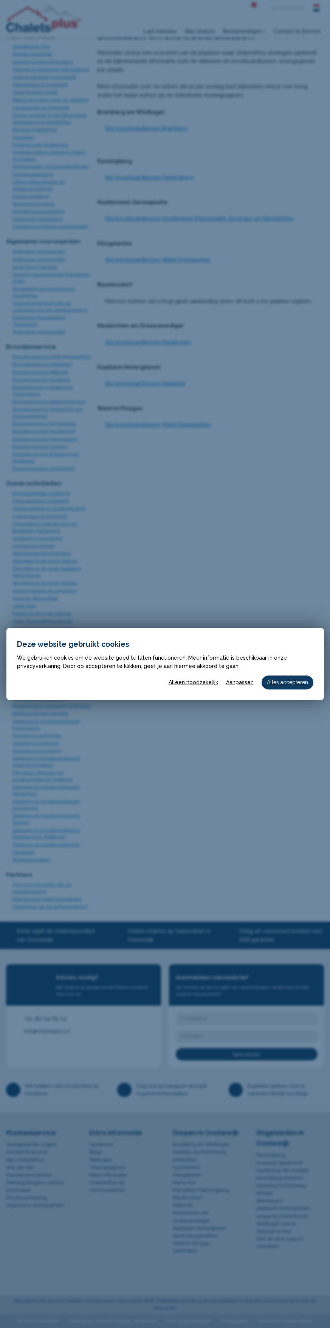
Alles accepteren (287, 682)
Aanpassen (240, 682)
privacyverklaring (38, 666)
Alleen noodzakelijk (193, 682)
